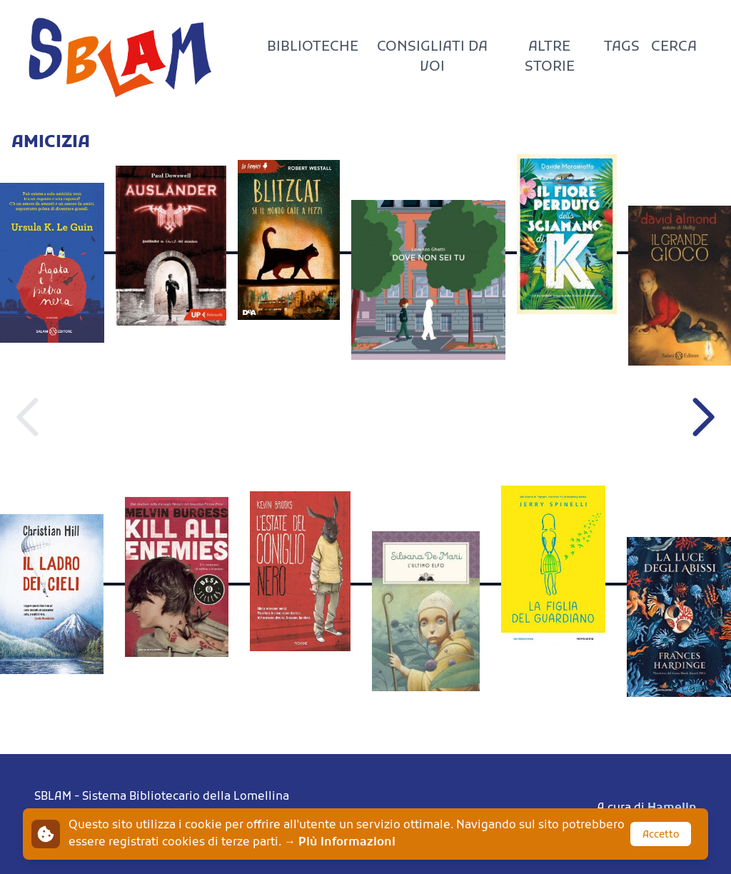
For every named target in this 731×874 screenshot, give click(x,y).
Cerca (674, 47)
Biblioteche (312, 47)
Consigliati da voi (432, 57)
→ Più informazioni (339, 842)
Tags (622, 47)
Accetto (660, 835)
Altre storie (550, 57)
